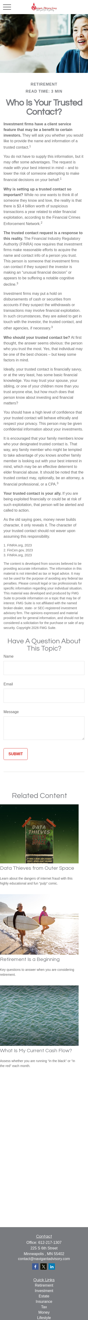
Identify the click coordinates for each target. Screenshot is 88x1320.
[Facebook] (35, 1266)
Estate (44, 1296)
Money (44, 1312)
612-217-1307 (50, 1243)
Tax (44, 1307)
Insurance (44, 1302)
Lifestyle (44, 1318)
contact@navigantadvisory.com (44, 1259)
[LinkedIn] (52, 1266)
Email (8, 684)
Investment (44, 1291)
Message (11, 712)
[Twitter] (43, 1266)
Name (9, 656)
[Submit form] (16, 754)
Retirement (44, 1285)
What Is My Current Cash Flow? (36, 1050)
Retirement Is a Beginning (30, 959)
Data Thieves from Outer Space (37, 868)
